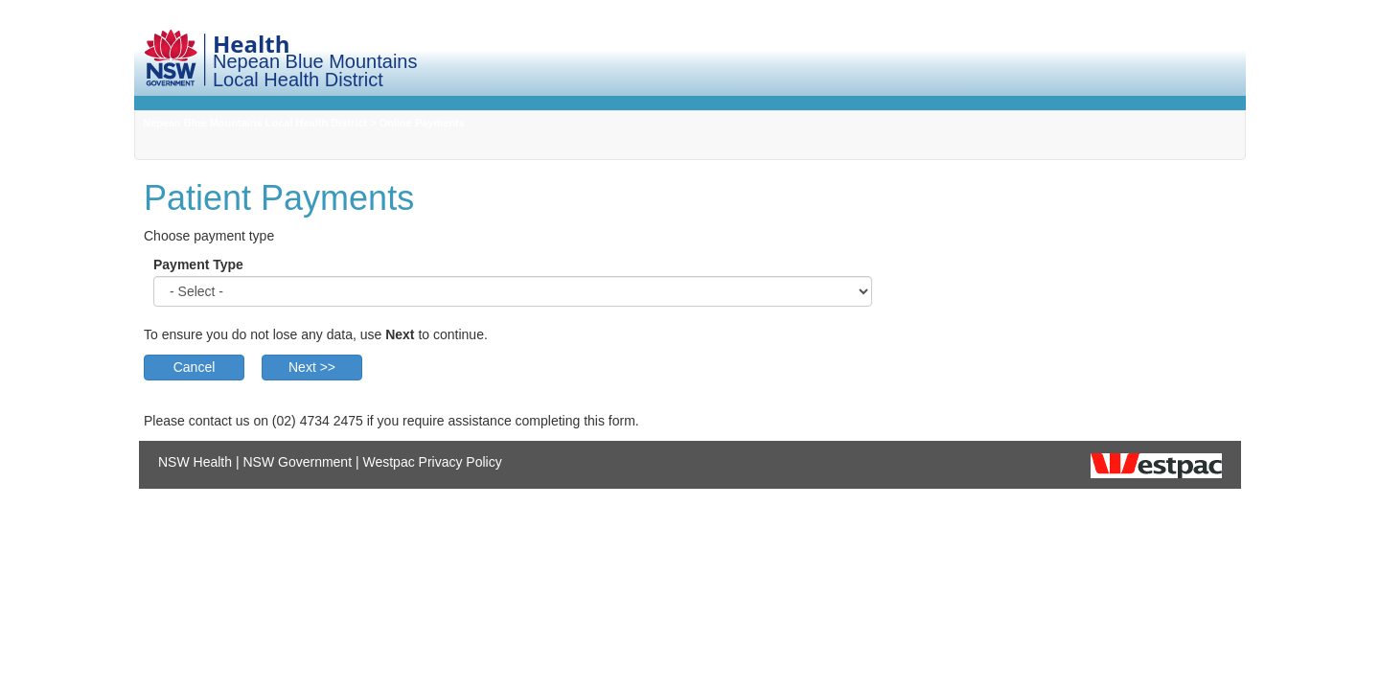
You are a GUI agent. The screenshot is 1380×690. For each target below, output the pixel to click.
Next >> (311, 367)
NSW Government (297, 462)
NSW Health (195, 462)
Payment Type (198, 264)
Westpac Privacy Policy (431, 462)
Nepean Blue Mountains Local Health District (255, 122)
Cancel (194, 367)
